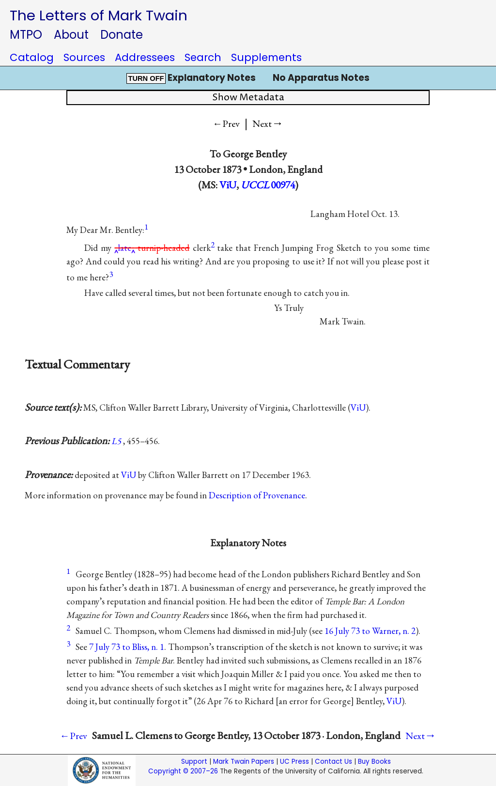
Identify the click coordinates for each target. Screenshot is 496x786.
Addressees (145, 57)
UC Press (294, 761)
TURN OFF (146, 78)
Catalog (32, 57)
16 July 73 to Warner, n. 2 (370, 631)
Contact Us (333, 761)
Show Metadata (248, 98)
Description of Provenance (257, 495)
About (71, 35)
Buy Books (374, 761)
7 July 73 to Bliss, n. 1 (126, 647)
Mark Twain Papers (243, 761)
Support (194, 761)
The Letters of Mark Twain (98, 15)
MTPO (26, 35)
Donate (121, 35)
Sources (84, 57)
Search (203, 57)
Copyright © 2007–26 (183, 771)
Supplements (266, 57)
